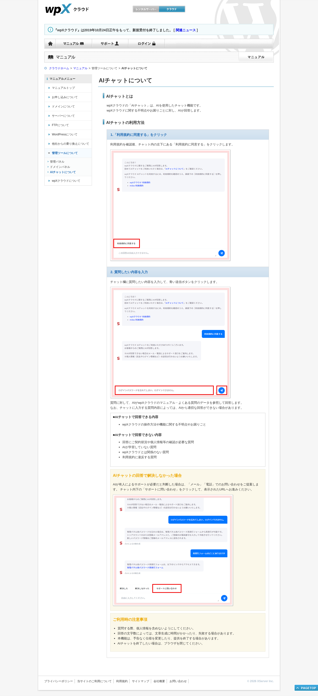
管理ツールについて (65, 153)
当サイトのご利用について (94, 681)
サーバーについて (63, 115)
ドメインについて (63, 106)
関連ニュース (186, 30)
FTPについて (60, 125)
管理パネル (57, 161)
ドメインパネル (60, 167)
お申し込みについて (65, 97)
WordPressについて (64, 134)
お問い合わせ (178, 681)
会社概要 (159, 681)
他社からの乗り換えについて (70, 143)
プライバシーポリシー (58, 681)
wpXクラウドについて (66, 180)
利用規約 (122, 681)
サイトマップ (140, 681)
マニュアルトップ (63, 88)
